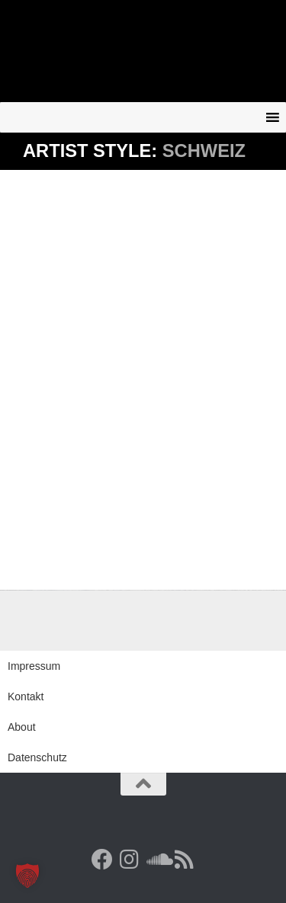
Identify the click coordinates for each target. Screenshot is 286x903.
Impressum (34, 666)
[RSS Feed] (184, 859)
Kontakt (25, 696)
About (22, 727)
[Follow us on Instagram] (129, 859)
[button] (27, 875)
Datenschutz (37, 757)
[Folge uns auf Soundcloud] (157, 859)
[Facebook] (102, 859)
